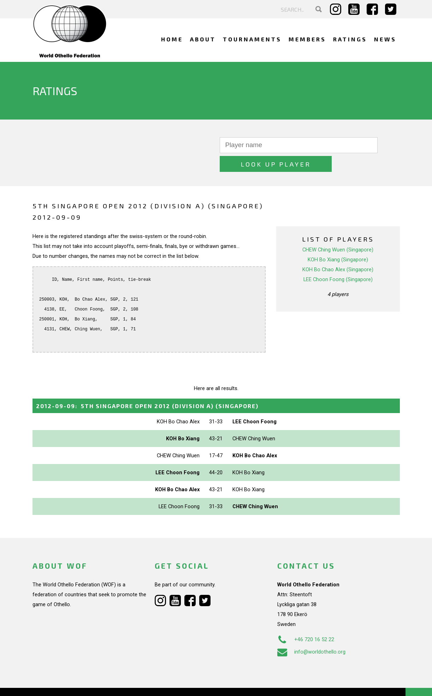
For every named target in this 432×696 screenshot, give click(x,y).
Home (172, 39)
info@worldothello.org (311, 633)
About (203, 39)
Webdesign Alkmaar (63, 683)
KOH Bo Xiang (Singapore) (338, 241)
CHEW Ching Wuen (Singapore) (337, 231)
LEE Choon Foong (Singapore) (338, 260)
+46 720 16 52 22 (305, 620)
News (385, 39)
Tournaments (252, 39)
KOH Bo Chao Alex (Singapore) (337, 251)
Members (307, 39)
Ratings (350, 39)
